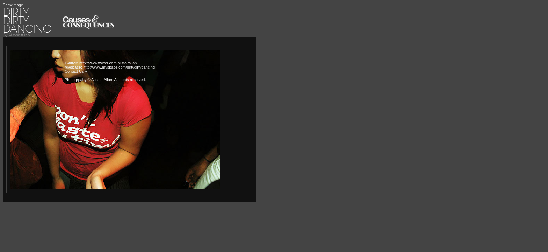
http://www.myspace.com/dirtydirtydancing (119, 67)
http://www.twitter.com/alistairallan (108, 63)
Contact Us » (76, 71)
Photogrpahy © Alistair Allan (88, 80)
